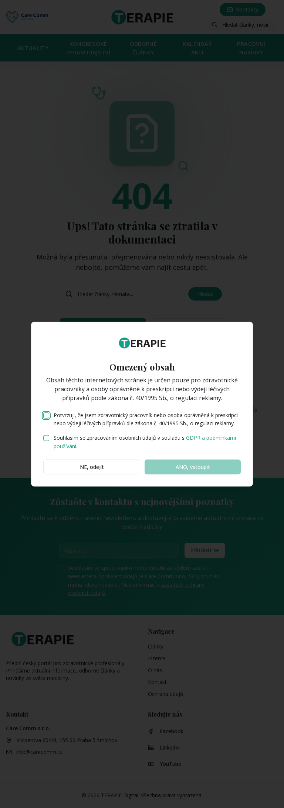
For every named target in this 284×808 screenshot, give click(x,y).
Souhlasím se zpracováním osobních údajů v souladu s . (145, 442)
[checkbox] (46, 415)
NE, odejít (92, 466)
